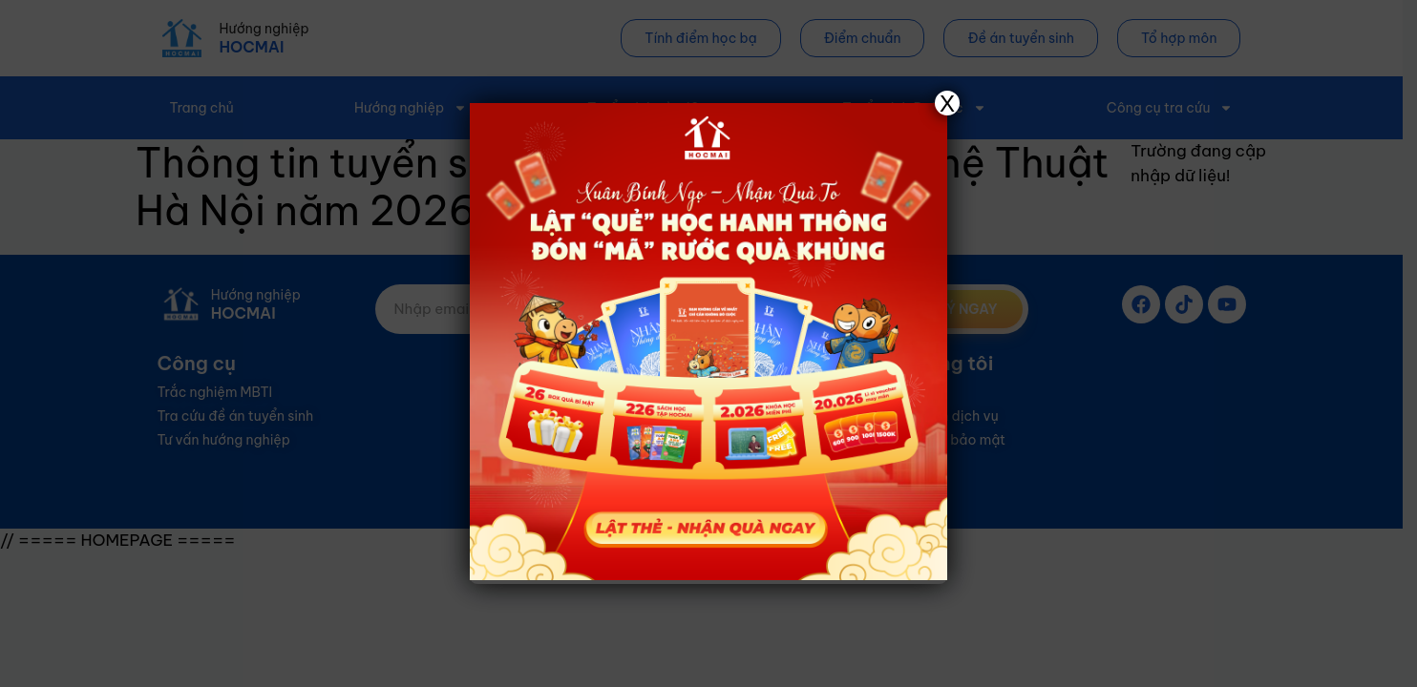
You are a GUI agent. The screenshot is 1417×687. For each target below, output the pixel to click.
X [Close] (947, 103)
